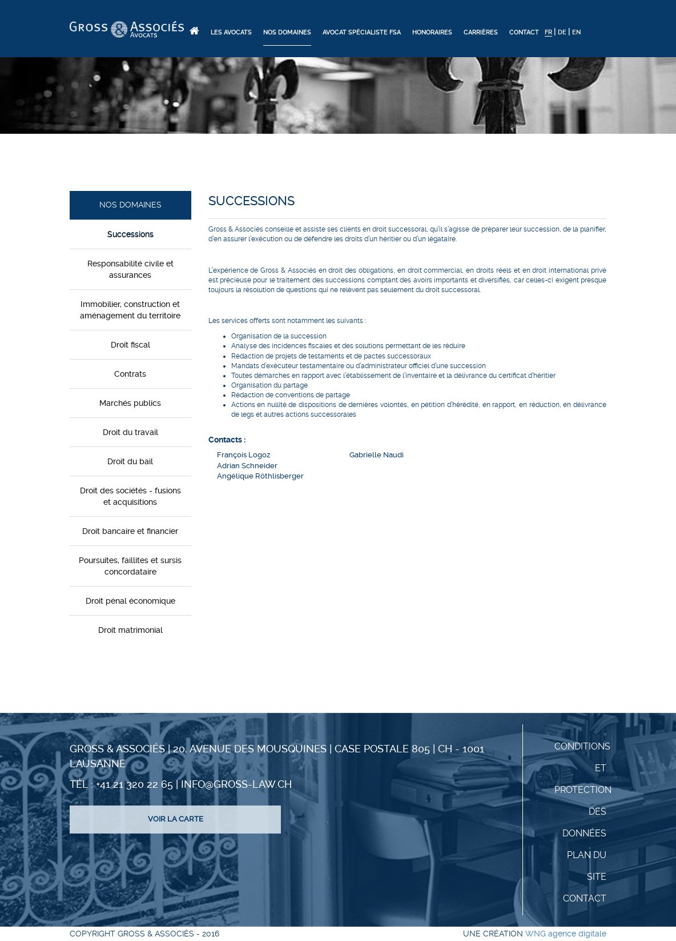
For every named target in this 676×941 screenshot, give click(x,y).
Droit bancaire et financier (130, 531)
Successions (130, 234)
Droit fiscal (130, 344)
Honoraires (432, 32)
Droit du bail (130, 461)
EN (576, 32)
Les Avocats (231, 32)
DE (562, 32)
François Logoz (243, 454)
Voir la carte (175, 819)
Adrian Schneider (247, 465)
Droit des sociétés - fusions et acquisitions (130, 496)
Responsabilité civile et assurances (130, 269)
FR (548, 32)
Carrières (481, 32)
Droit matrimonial (130, 630)
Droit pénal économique (130, 600)
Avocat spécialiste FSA (362, 32)
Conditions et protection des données (582, 790)
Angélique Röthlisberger (260, 476)
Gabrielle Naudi (376, 454)
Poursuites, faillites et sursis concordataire (130, 566)
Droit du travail (130, 432)
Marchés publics (130, 403)
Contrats (130, 373)
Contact (524, 32)
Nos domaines (287, 32)
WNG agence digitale (565, 933)
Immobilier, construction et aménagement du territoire (130, 310)
